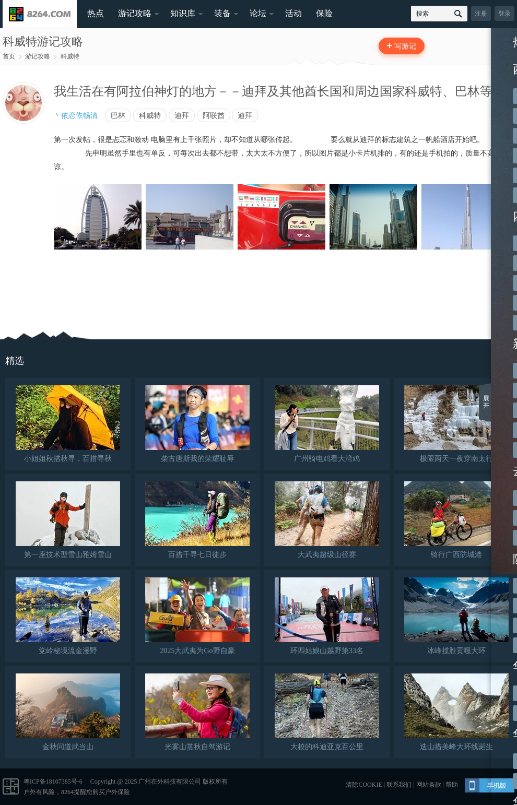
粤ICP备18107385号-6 (53, 781)
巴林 (118, 115)
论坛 (258, 13)
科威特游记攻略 (43, 41)
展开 (486, 402)
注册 (481, 13)
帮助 (451, 784)
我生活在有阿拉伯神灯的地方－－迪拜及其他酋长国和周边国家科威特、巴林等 (273, 91)
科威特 (70, 56)
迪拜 (181, 115)
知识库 (182, 13)
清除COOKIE (364, 784)
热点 (95, 13)
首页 (9, 56)
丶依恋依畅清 (76, 115)
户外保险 (117, 792)
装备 (222, 13)
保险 (324, 13)
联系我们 (399, 784)
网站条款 (428, 784)
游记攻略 (134, 13)
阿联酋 (214, 115)
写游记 (405, 46)
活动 (293, 13)
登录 (504, 13)
